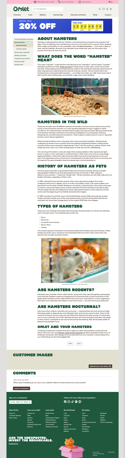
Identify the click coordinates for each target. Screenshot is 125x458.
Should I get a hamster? (22, 52)
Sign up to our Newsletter (66, 1)
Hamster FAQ (18, 64)
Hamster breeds (21, 49)
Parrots (66, 426)
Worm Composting (106, 422)
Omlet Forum (50, 413)
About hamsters (19, 42)
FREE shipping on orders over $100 (44, 1)
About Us (12, 413)
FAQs (29, 415)
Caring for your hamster (22, 58)
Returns (29, 420)
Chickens (67, 415)
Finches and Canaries (89, 422)
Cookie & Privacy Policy (98, 453)
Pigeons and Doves (70, 429)
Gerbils (84, 424)
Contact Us (31, 413)
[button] (99, 410)
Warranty (30, 422)
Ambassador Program (53, 418)
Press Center (13, 418)
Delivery (29, 418)
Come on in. (13, 444)
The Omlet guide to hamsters (23, 39)
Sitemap (95, 455)
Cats (65, 413)
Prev (70, 343)
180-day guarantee (84, 1)
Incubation (85, 431)
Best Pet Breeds (69, 410)
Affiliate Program (51, 422)
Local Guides (50, 424)
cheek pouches (66, 67)
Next (79, 343)
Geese (66, 422)
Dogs (65, 418)
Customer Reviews (15, 415)
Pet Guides (86, 410)
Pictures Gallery (51, 420)
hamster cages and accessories (70, 333)
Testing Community (52, 426)
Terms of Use (96, 452)
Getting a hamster (20, 55)
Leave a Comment (21, 388)
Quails (102, 418)
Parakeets (103, 413)
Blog (47, 415)
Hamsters (85, 429)
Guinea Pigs (67, 424)
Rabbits (66, 431)
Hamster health (19, 61)
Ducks (66, 420)
